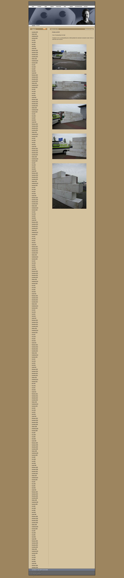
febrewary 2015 (35, 295)
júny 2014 (34, 312)
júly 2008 (33, 457)
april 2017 (34, 242)
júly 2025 (33, 40)
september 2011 (35, 379)
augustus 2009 (35, 430)
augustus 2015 (35, 283)
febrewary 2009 (35, 442)
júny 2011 (34, 385)
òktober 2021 (34, 132)
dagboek (33, 25)
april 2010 (34, 414)
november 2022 (35, 105)
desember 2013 (35, 324)
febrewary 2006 (35, 516)
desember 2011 (35, 373)
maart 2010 (34, 416)
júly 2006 (33, 506)
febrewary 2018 (35, 222)
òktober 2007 (34, 475)
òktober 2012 (34, 352)
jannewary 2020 (35, 175)
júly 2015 (33, 285)
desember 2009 (35, 422)
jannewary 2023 (35, 101)
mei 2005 (33, 534)
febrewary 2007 (35, 491)
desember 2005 (35, 520)
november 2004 (35, 547)
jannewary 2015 (35, 297)
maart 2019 (34, 195)
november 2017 (35, 228)
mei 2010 (33, 412)
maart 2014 (34, 318)
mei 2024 (33, 68)
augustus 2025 (35, 38)
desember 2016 (35, 250)
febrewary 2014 (35, 320)
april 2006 (34, 512)
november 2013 (35, 326)
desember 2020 (35, 152)
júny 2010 (34, 410)
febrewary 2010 (35, 418)
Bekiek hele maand (89, 29)
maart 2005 (34, 538)
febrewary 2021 (35, 148)
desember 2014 (35, 299)
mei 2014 (33, 314)
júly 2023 (33, 89)
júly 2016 (33, 260)
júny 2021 (34, 140)
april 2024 (34, 70)
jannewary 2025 (35, 52)
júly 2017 (33, 236)
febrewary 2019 (35, 197)
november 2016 (35, 252)
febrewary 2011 (35, 393)
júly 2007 (33, 481)
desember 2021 (35, 128)
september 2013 (35, 330)
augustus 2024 (35, 62)
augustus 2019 (35, 185)
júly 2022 (33, 113)
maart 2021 (34, 146)
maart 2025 (34, 48)
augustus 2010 (35, 406)
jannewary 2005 (35, 542)
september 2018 (35, 207)
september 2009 (35, 428)
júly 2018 (33, 211)
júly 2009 (33, 432)
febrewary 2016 (35, 271)
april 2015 (34, 291)
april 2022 (34, 119)
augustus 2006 (35, 504)
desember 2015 (35, 275)
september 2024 (35, 60)
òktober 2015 (34, 279)
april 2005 (34, 536)
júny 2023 (34, 91)
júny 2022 (34, 115)
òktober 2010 (34, 401)
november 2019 (35, 179)
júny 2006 (34, 508)
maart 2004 (34, 563)
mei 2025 (33, 44)
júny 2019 (34, 189)
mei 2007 (33, 485)
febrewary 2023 (35, 99)
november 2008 (35, 448)
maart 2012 (34, 367)
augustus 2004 (35, 553)
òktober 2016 (34, 254)
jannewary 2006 (35, 518)
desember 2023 (35, 79)
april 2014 (34, 316)
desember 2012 (35, 348)
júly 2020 (33, 162)
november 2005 (35, 522)
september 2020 (35, 158)
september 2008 (35, 453)
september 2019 (35, 183)
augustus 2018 (35, 209)
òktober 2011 (34, 377)
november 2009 (35, 424)
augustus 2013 (35, 332)
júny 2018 (34, 213)
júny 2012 (34, 361)
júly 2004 (33, 555)
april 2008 (34, 463)
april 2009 (34, 438)
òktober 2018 (34, 205)
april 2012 (34, 365)
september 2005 (35, 526)
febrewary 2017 (35, 246)
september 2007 (35, 477)
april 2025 (34, 46)
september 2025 (35, 36)
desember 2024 (35, 54)
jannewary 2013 (35, 346)
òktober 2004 (34, 549)
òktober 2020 (34, 156)
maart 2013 (34, 342)
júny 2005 (34, 532)
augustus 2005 (35, 528)
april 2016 (34, 267)
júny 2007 (34, 483)
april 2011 (34, 389)
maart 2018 (34, 220)
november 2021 (35, 130)
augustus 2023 (35, 87)
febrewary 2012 (35, 369)
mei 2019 (33, 191)
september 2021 (35, 134)
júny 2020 (34, 164)
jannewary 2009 (35, 444)
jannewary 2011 (35, 395)
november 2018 (35, 203)
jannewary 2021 (35, 150)
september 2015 (35, 281)
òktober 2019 (34, 181)
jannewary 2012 (35, 371)
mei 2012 (33, 363)
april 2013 (34, 340)
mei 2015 (33, 289)
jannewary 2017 (35, 248)
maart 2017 (34, 244)
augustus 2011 (35, 381)
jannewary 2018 (35, 224)
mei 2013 (33, 338)
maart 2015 (34, 293)
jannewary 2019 (35, 199)
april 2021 (34, 144)
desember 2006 (35, 495)
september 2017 (35, 232)
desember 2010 (35, 397)
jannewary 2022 (35, 126)
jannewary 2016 (35, 273)
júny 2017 (34, 238)
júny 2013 (34, 336)
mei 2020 (33, 166)
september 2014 (35, 305)
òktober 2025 (34, 34)
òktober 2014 (34, 303)
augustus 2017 (35, 234)
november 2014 (35, 301)
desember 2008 (35, 446)
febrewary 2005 (35, 540)
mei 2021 (33, 142)
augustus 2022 (35, 111)
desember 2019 (35, 177)
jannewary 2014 (35, 322)
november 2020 (35, 154)
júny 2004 (34, 557)
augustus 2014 (35, 307)
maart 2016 (34, 269)
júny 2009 (34, 434)
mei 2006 (33, 510)
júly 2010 (33, 408)
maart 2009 (34, 440)
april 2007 (34, 487)
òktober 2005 (34, 524)
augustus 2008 (35, 455)
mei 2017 (33, 240)
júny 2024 (34, 66)
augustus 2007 (35, 479)
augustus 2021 (35, 136)
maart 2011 (34, 391)
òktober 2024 (34, 58)
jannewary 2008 (35, 469)
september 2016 (35, 256)
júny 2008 (34, 459)
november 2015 (35, 277)
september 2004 (35, 551)
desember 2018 (35, 201)
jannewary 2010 (35, 420)
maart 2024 (34, 72)
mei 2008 (33, 461)
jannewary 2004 (35, 567)
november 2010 (35, 399)
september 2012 (35, 354)
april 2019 (34, 193)
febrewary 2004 (35, 565)
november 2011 (35, 375)
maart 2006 (34, 514)
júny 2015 (34, 287)
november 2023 (35, 81)
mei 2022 (33, 117)
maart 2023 (34, 97)
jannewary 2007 (35, 493)
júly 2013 (33, 334)
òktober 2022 (34, 107)
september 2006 (35, 502)
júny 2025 (34, 42)
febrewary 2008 (35, 467)
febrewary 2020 (35, 173)
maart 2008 (34, 465)
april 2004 (34, 561)
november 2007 (35, 473)
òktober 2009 (34, 426)
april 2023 (34, 95)
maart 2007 (34, 489)
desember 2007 (35, 471)
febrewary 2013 (35, 344)
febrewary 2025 (35, 50)
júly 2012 (33, 359)
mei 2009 (33, 436)
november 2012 (35, 350)
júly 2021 (33, 138)
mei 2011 (33, 387)
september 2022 (35, 109)
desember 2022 (35, 103)
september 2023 (35, 85)
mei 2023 (33, 93)
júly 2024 (33, 64)
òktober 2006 (34, 500)
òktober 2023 (34, 83)
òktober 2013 (34, 328)
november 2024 (35, 56)
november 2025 (35, 32)
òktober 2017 (34, 230)
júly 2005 (33, 530)
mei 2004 (33, 559)
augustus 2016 (35, 258)
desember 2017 (35, 226)
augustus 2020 (35, 160)
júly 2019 (33, 187)
